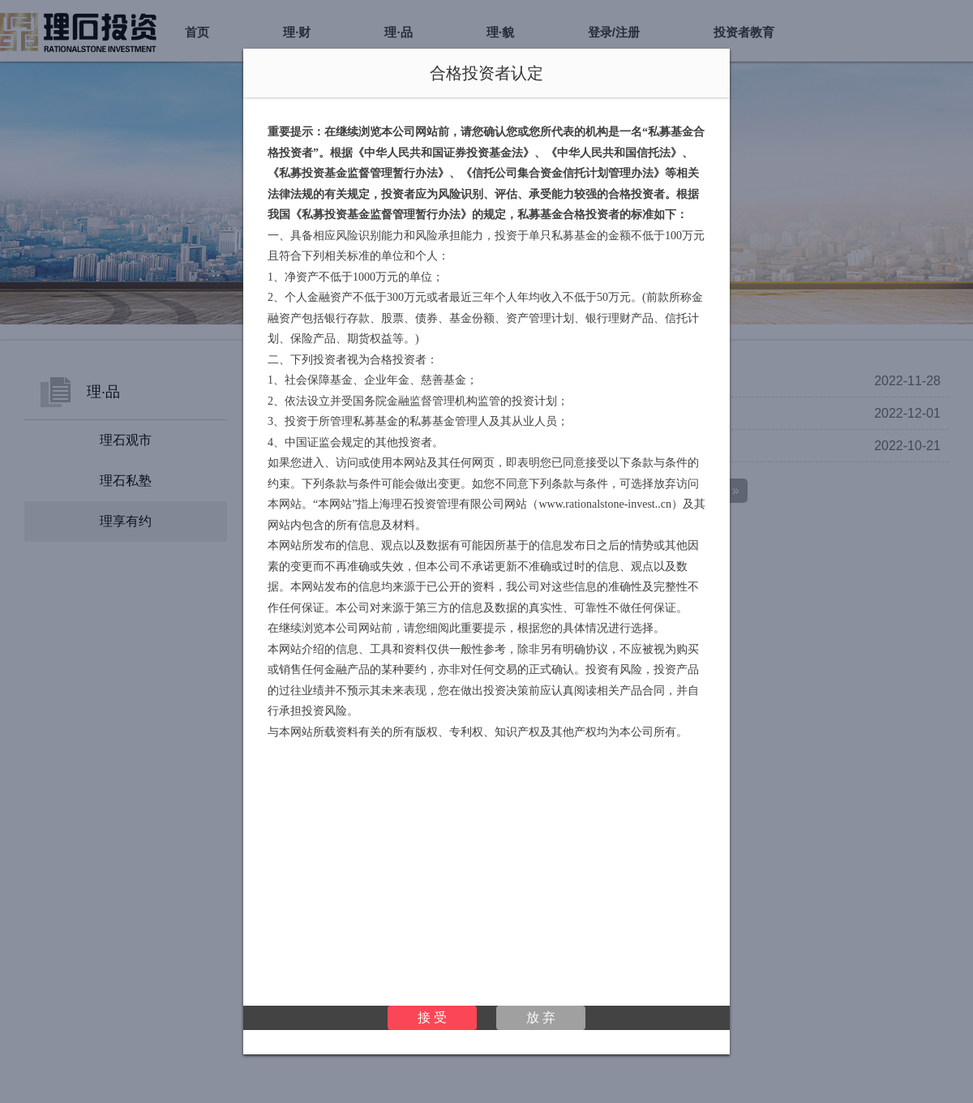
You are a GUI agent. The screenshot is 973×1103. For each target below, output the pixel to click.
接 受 (432, 1017)
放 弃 (540, 1017)
